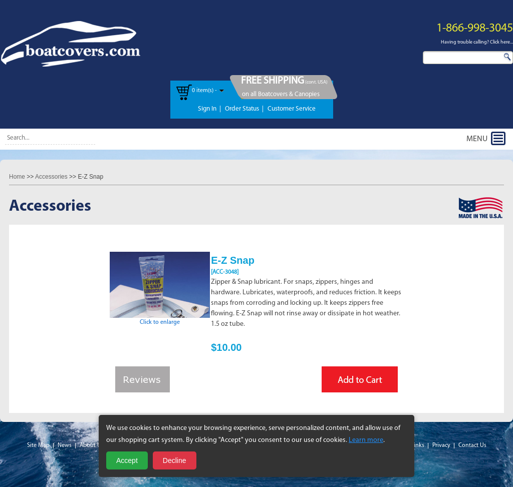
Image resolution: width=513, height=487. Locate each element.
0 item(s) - (204, 91)
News (65, 445)
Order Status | (244, 109)
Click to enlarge (160, 319)
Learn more (366, 440)
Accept (127, 460)
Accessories (51, 176)
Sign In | (209, 109)
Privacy (441, 445)
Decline (174, 460)
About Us (92, 445)
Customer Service (292, 109)
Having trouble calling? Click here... (477, 42)
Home (17, 176)
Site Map (38, 445)
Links (417, 445)
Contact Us (472, 445)
